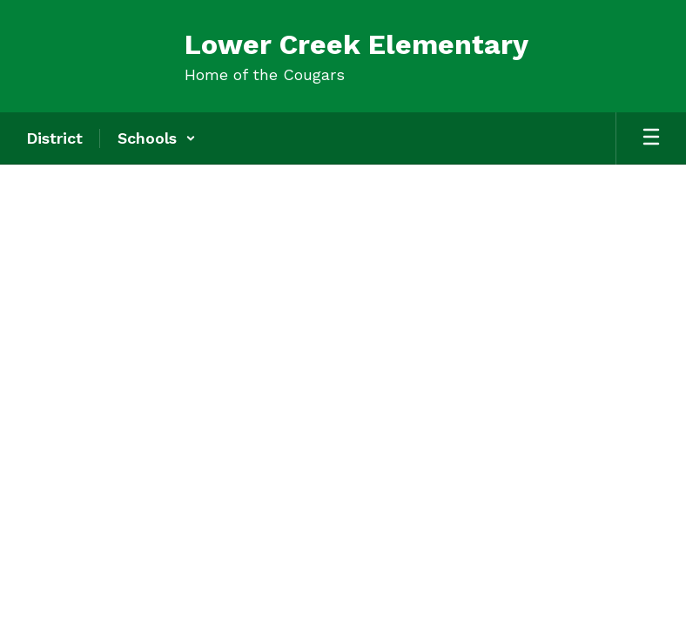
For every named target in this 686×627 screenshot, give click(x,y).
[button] (156, 138)
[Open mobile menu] (651, 138)
